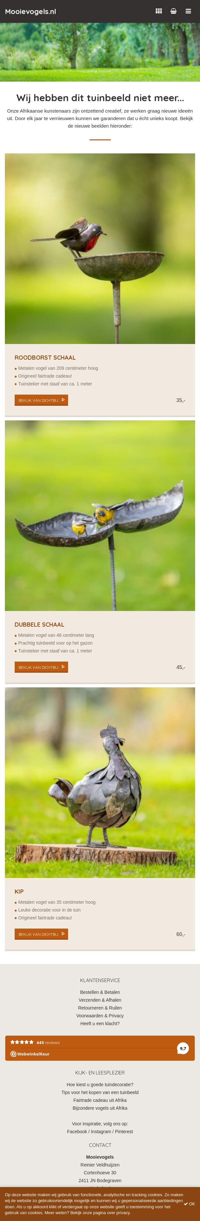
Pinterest (124, 1131)
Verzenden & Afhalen (100, 1000)
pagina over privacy (111, 1212)
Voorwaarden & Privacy (100, 1015)
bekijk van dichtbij (38, 400)
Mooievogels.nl (30, 11)
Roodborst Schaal (45, 357)
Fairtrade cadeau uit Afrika (99, 1100)
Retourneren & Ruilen (100, 1007)
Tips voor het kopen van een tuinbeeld (100, 1092)
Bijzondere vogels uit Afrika (100, 1108)
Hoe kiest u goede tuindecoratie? (100, 1084)
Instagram (101, 1131)
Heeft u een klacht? (100, 1023)
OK (189, 1203)
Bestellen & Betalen (100, 992)
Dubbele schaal (39, 624)
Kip (19, 891)
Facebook (77, 1131)
